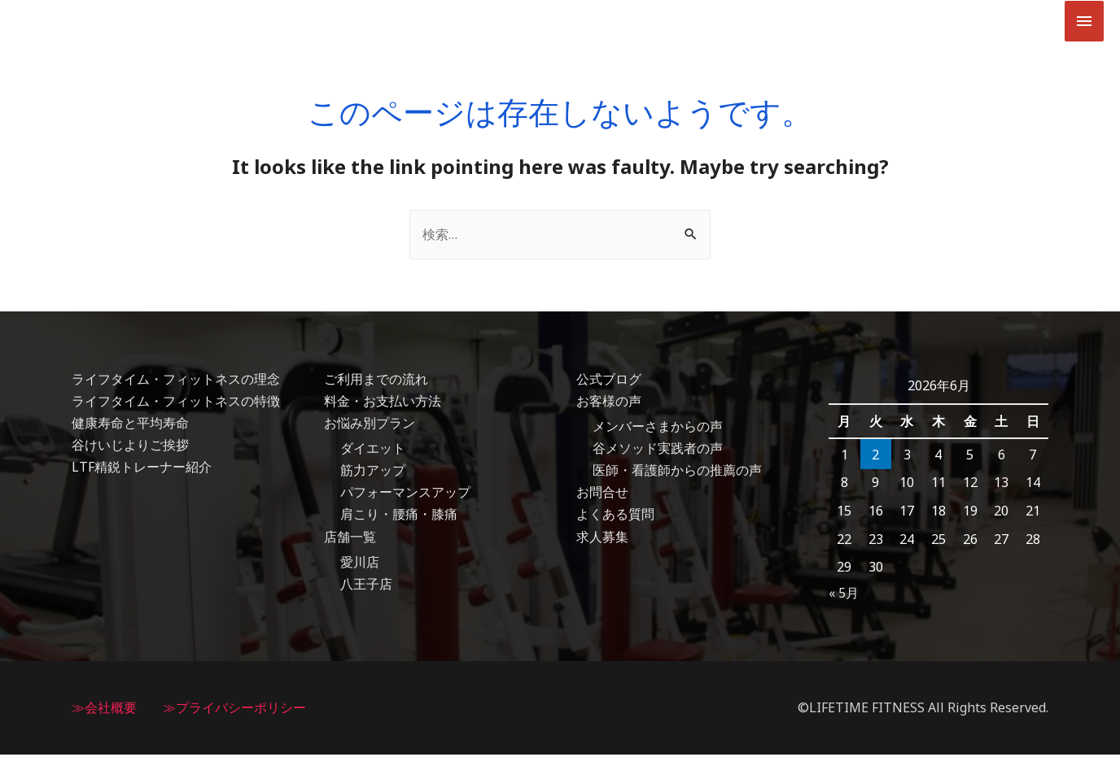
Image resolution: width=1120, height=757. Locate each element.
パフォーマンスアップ (405, 495)
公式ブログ (608, 381)
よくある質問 (615, 517)
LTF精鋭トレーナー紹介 (142, 470)
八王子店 (366, 587)
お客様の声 (608, 403)
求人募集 (602, 539)
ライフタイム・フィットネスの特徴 (176, 403)
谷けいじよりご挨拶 (130, 448)
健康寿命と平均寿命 (130, 425)
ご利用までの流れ (376, 381)
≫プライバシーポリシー (234, 710)
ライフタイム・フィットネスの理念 (176, 381)
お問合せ (602, 495)
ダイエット (372, 451)
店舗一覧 (350, 539)
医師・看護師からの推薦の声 (677, 473)
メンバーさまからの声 (658, 428)
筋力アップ (372, 473)
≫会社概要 (104, 710)
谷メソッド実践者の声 (658, 451)
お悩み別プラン (369, 425)
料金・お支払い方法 (382, 403)
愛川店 (359, 564)
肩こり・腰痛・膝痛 (398, 517)
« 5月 (844, 595)
